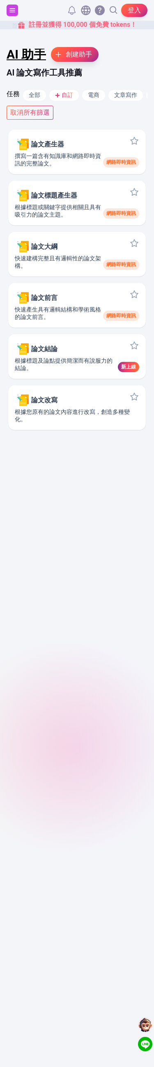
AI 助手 (26, 54)
